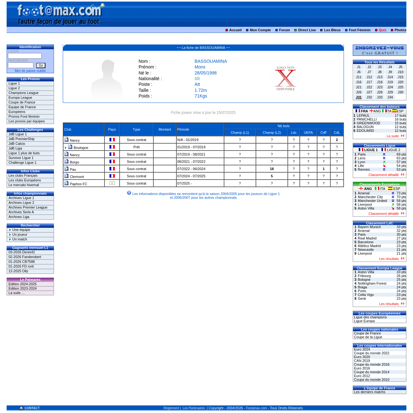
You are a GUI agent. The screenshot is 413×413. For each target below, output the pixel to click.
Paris (362, 154)
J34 (390, 97)
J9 (390, 72)
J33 (380, 97)
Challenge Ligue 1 (23, 162)
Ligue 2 (14, 88)
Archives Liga (19, 217)
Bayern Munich (369, 227)
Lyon (361, 162)
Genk (362, 298)
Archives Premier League (28, 207)
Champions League (23, 93)
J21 (359, 87)
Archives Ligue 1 (21, 198)
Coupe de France (22, 102)
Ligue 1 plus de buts (24, 153)
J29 (390, 92)
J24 (390, 87)
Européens (17, 112)
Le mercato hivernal (24, 185)
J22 (369, 87)
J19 (390, 82)
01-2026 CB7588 (22, 261)
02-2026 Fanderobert (25, 257)
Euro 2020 (361, 357)
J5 (401, 67)
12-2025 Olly (18, 271)
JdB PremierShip (22, 139)
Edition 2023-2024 (23, 288)
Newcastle (366, 249)
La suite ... (17, 293)
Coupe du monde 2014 (371, 372)
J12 (369, 77)
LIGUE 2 (390, 150)
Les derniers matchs (369, 392)
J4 (390, 67)
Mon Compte (260, 30)
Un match (18, 239)
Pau (70, 169)
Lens (361, 158)
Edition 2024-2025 (23, 284)
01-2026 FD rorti (21, 266)
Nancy (72, 140)
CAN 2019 (361, 361)
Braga (362, 287)
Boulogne (78, 148)
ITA (387, 111)
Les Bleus (332, 30)
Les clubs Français (23, 175)
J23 (380, 87)
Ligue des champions (370, 317)
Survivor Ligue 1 (21, 158)
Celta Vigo (366, 295)
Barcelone (366, 242)
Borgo (71, 162)
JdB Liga (15, 148)
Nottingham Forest (372, 283)
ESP (398, 111)
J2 (369, 67)
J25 (401, 87)
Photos (400, 30)
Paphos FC (75, 184)
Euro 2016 (361, 368)
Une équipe (19, 230)
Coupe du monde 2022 (371, 353)
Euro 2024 (361, 349)
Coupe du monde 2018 (371, 364)
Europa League (20, 97)
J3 (380, 67)
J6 (359, 72)
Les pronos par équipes (27, 121)
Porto (362, 291)
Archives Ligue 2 (21, 202)
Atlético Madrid (369, 246)
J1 (359, 67)
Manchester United (372, 201)
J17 (369, 82)
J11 (359, 77)
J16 (359, 82)
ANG (375, 111)
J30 (401, 92)
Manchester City (370, 197)
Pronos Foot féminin (24, 116)
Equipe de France (22, 107)
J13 (380, 77)
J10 (401, 72)
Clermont (74, 177)
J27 (369, 92)
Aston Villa (366, 208)
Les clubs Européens (25, 180)
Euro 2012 (361, 376)
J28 (380, 92)
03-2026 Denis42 (22, 252)
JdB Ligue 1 (18, 134)
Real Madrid (367, 238)
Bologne (364, 279)
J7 (369, 72)
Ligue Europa (364, 321)
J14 (390, 77)
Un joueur (18, 234)
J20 (401, 82)
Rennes (364, 169)
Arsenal (363, 193)
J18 (380, 82)
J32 (369, 97)
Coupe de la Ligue (367, 337)
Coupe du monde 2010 (371, 379)
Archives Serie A (21, 212)
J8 (380, 72)
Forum (284, 30)
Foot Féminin (360, 30)
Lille (361, 166)
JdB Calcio (17, 143)
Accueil (235, 30)
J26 (359, 92)
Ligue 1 (14, 83)
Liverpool (365, 204)
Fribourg (364, 276)
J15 (401, 77)
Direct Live (307, 30)
